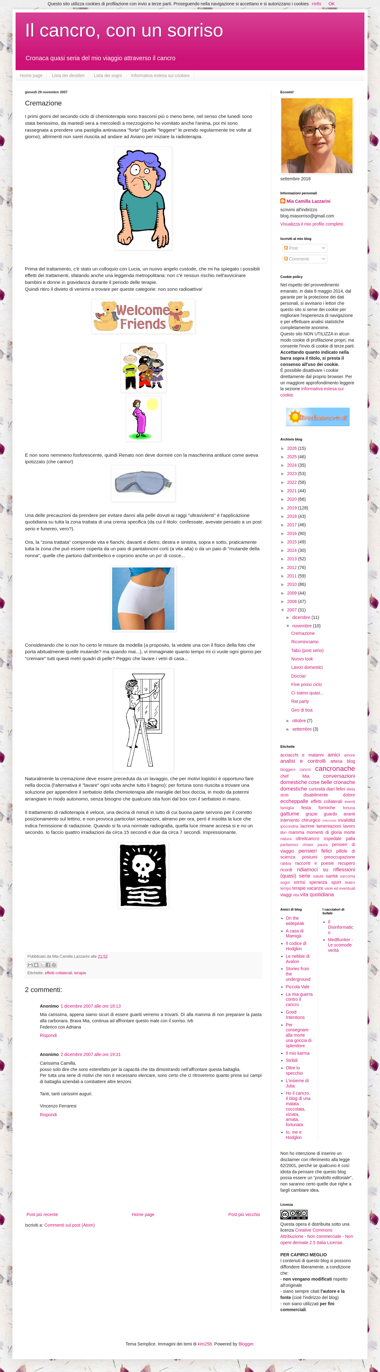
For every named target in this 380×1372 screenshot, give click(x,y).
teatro (350, 882)
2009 (292, 593)
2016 (292, 533)
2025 (292, 456)
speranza (318, 882)
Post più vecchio (244, 1214)
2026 (292, 448)
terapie (80, 973)
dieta (351, 789)
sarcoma (347, 876)
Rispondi (48, 1035)
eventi (349, 802)
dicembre (301, 617)
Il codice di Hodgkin (296, 946)
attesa (336, 761)
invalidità (346, 820)
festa (306, 807)
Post (291, 248)
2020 (292, 499)
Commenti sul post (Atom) (69, 1225)
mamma (296, 832)
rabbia (285, 863)
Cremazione (303, 633)
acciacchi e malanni (302, 754)
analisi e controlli (302, 761)
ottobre (299, 720)
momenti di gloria (324, 832)
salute (318, 876)
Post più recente (42, 1214)
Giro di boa (301, 710)
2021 (292, 490)
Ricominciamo (305, 641)
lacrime (308, 826)
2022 (292, 482)
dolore (349, 794)
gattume (289, 814)
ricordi (286, 869)
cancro (305, 769)
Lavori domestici (307, 667)
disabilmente (315, 794)
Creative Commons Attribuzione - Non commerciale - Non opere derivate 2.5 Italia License (316, 1236)
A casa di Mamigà (295, 933)
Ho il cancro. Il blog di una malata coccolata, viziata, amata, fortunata (298, 1109)
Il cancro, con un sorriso (124, 30)
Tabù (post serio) (307, 650)
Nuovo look (302, 658)
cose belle (320, 782)
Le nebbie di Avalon (298, 959)
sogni (285, 882)
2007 (292, 609)
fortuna (349, 808)
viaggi (286, 894)
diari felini (335, 788)
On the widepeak (295, 921)
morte (349, 832)
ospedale (332, 838)
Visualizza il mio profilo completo (311, 223)
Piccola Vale (298, 986)
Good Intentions (295, 1015)
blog (351, 761)
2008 (292, 601)
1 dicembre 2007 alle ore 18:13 (91, 1006)
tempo (285, 888)
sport (336, 882)
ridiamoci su (312, 870)
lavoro (349, 826)
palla (350, 838)
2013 (292, 558)
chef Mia (294, 776)
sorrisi (299, 882)
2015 (292, 541)
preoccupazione (339, 856)
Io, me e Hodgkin (294, 1135)
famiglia (287, 808)
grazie (311, 813)
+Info (316, 3)
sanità (331, 875)
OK (332, 3)
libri (283, 832)
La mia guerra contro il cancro (299, 999)
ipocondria (289, 826)
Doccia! (298, 676)
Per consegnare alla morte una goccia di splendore (299, 1035)
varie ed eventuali (339, 888)
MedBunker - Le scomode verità (340, 945)
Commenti (296, 258)
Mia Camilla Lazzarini (308, 201)
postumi (309, 856)
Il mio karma (298, 1053)
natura (286, 839)
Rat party (300, 701)
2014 (292, 550)
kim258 (205, 1343)
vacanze (315, 888)
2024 (292, 465)
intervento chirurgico (300, 820)
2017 (292, 524)
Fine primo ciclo (306, 684)
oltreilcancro (307, 838)
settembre (302, 729)
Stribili (292, 1060)
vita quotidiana (317, 895)
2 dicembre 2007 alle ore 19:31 (91, 1054)
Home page (31, 75)
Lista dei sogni (108, 75)
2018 (292, 516)
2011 (292, 575)
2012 (292, 567)
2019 (292, 507)
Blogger (246, 1343)
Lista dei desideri (68, 75)
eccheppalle (294, 801)
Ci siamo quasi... (307, 692)
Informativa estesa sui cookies (160, 75)
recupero (346, 863)
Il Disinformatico (340, 927)
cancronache (335, 768)
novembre (302, 625)
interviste (329, 820)
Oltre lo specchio (294, 1070)
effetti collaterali (58, 973)
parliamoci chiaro (296, 845)
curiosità (317, 788)
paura (323, 845)
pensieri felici (315, 851)
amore (349, 755)
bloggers (287, 769)
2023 (292, 473)
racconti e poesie (314, 863)
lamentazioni (328, 826)
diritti (284, 795)
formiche (327, 807)
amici (334, 755)
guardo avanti (339, 813)
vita (296, 895)
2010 (292, 584)
